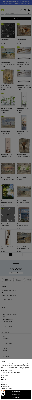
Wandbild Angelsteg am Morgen (6, 201)
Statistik (5, 378)
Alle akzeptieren (16, 391)
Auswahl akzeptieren (16, 394)
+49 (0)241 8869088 (7, 299)
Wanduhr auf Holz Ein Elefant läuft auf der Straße (24, 155)
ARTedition (5, 348)
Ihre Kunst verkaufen (7, 326)
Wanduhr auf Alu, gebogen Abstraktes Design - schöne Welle (24, 86)
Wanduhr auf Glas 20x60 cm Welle (8, 247)
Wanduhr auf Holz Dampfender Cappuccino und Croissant (24, 40)
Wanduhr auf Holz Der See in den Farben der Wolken (8, 178)
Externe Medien (7, 382)
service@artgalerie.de (8, 292)
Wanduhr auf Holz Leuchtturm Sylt (5, 132)
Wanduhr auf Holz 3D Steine (21, 178)
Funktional (6, 386)
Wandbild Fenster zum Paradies (22, 224)
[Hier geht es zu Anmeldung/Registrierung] (21, 10)
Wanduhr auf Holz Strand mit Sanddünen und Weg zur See (8, 63)
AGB (3, 336)
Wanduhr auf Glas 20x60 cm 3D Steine (24, 109)
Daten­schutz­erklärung (7, 372)
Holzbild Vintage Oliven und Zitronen (6, 86)
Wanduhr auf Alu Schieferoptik (5, 40)
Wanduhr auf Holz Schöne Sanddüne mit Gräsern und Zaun (24, 201)
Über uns (4, 350)
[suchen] (29, 13)
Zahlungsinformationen (7, 312)
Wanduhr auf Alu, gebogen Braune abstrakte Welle (23, 63)
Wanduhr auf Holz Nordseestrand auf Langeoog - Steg (24, 247)
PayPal (5, 384)
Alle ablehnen (16, 397)
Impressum (5, 345)
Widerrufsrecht (5, 338)
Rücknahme (5, 316)
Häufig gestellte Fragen (7, 319)
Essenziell (5, 375)
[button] (16, 18)
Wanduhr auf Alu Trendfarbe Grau (5, 224)
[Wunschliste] (25, 10)
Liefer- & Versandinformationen (9, 314)
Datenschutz (5, 341)
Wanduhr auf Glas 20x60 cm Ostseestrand (24, 132)
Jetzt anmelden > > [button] (16, 273)
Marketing (5, 380)
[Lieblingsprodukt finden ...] (16, 13)
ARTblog (4, 324)
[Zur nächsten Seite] (30, 255)
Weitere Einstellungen (6, 388)
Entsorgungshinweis (7, 343)
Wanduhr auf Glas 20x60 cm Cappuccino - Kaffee (8, 155)
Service (4, 308)
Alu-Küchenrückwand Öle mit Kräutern (6, 109)
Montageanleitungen (7, 321)
